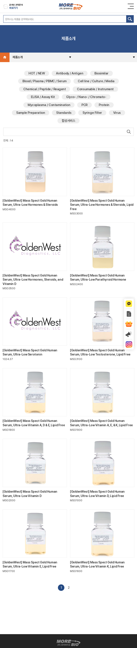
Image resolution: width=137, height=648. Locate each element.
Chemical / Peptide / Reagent (44, 89)
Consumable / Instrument (95, 89)
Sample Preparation (30, 113)
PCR (84, 105)
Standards (63, 113)
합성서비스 (68, 121)
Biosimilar (101, 73)
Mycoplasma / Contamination (49, 105)
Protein (104, 105)
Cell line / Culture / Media (96, 81)
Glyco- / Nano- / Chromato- (86, 97)
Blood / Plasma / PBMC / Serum (44, 81)
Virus (117, 113)
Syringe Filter (92, 113)
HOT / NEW (37, 73)
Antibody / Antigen (69, 73)
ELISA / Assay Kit (43, 97)
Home (5, 57)
